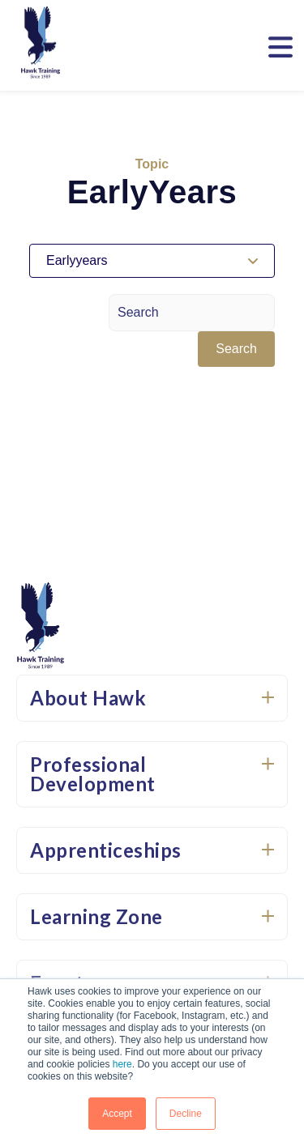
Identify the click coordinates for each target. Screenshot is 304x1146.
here (122, 1064)
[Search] (192, 312)
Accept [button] (117, 1113)
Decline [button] (185, 1113)
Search (236, 349)
